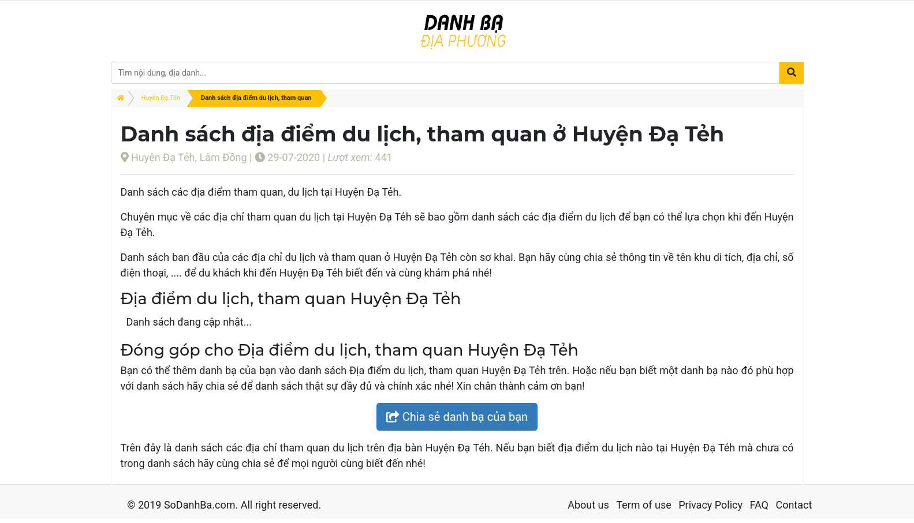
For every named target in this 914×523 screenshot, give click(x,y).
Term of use (643, 505)
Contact (793, 505)
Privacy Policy (710, 505)
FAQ (758, 505)
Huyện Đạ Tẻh (160, 98)
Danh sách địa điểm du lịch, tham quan (256, 98)
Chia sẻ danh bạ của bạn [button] (457, 417)
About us (588, 505)
